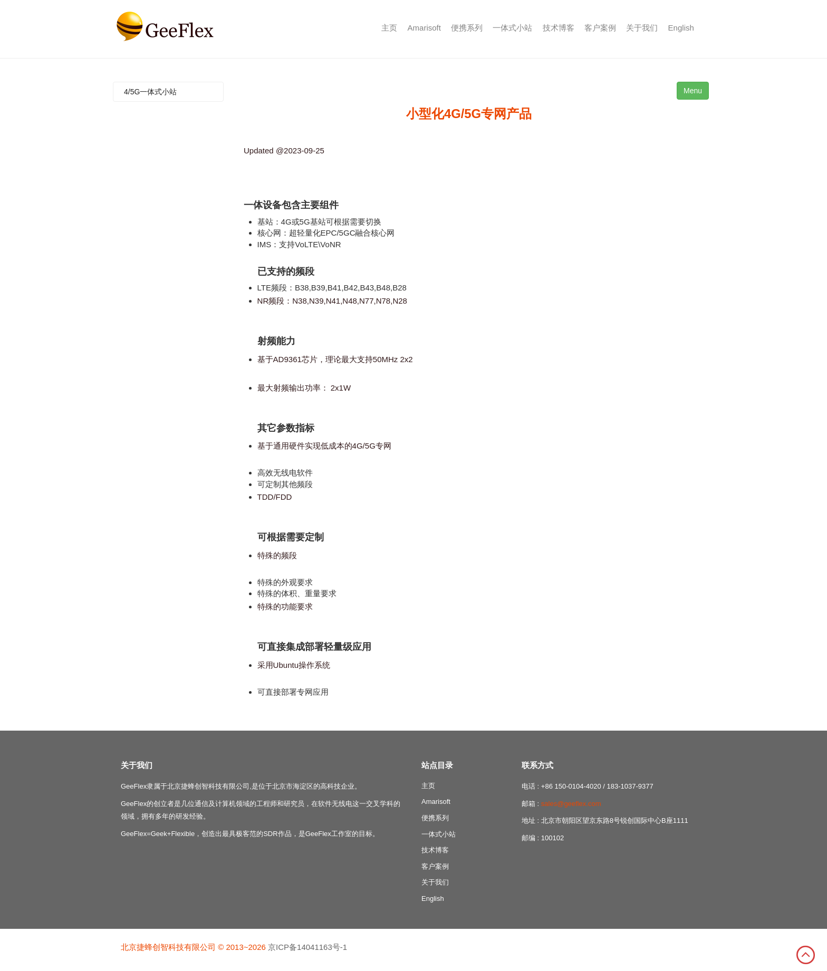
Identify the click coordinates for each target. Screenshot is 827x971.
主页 (389, 27)
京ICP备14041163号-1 (307, 947)
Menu (693, 90)
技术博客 (558, 27)
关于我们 (642, 27)
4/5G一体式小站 (150, 92)
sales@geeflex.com (571, 804)
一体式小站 (512, 27)
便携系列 (467, 27)
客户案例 (600, 27)
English (681, 27)
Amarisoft (424, 27)
